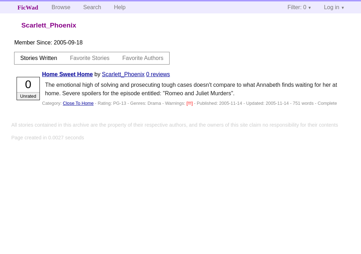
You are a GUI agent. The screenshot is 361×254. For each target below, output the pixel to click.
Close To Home (78, 103)
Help (120, 7)
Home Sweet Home (67, 74)
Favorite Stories (90, 58)
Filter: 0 (297, 7)
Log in (331, 7)
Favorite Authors (143, 58)
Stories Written (38, 58)
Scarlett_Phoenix (123, 74)
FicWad (28, 7)
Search (92, 7)
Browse (60, 7)
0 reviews (158, 74)
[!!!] (190, 103)
